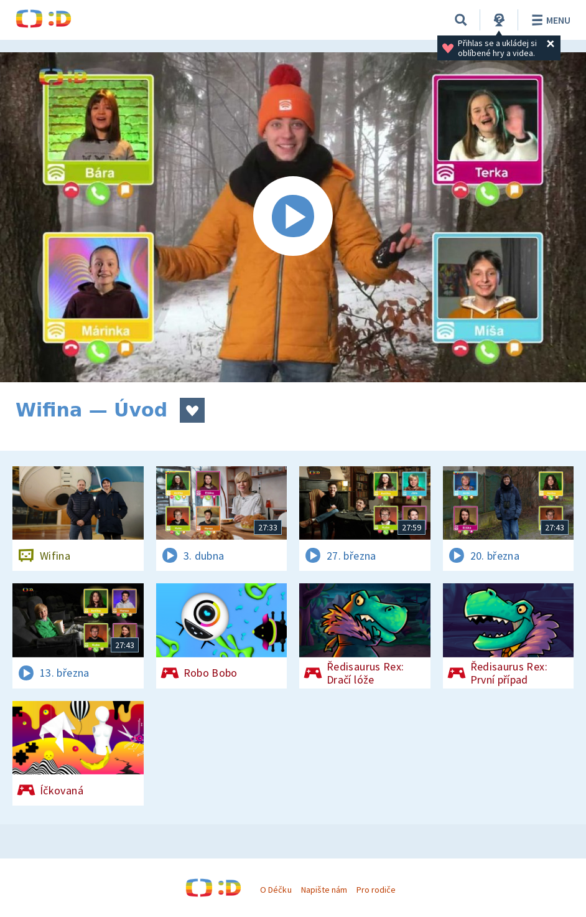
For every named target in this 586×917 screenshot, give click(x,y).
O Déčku (275, 889)
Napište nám (324, 889)
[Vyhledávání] (461, 20)
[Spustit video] (293, 217)
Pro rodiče (376, 889)
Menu (549, 20)
